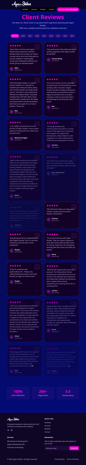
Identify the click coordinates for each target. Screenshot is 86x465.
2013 (72, 36)
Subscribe (74, 448)
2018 (51, 36)
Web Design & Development (17, 441)
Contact (51, 9)
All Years (15, 36)
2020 (37, 36)
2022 (23, 36)
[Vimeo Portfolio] (8, 430)
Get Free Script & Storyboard (68, 9)
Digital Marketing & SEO (16, 444)
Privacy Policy (60, 459)
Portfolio (25, 9)
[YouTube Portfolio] (12, 430)
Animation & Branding (15, 447)
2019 (44, 36)
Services (34, 9)
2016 (65, 36)
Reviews (43, 9)
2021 (30, 36)
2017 (58, 36)
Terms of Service (73, 459)
